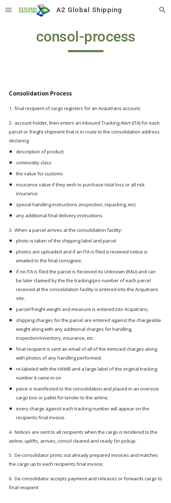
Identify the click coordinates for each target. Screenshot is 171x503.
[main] (85, 39)
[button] (8, 10)
